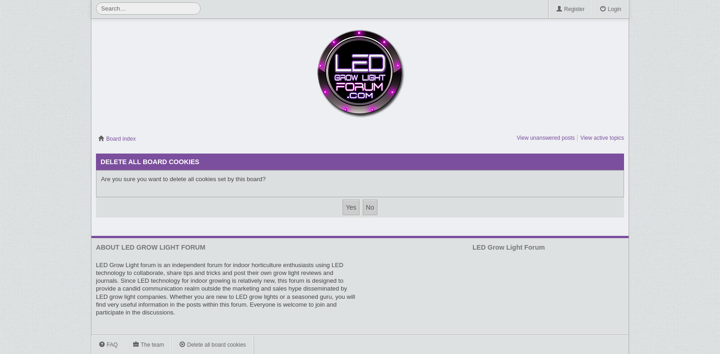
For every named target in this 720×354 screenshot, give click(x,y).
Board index (116, 139)
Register (570, 9)
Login (610, 9)
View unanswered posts (546, 138)
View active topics (602, 138)
